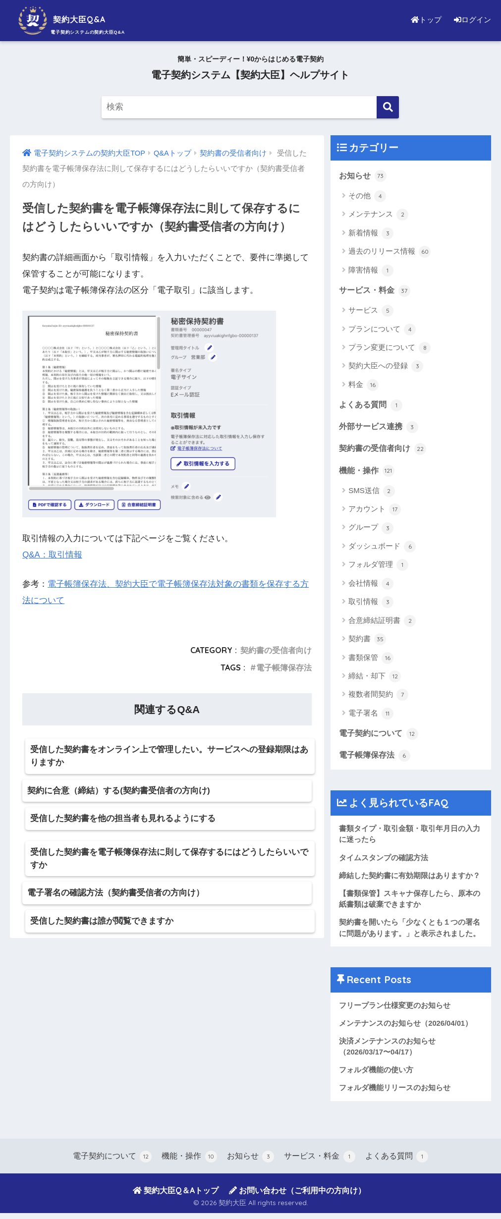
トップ (423, 19)
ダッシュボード (382, 548)
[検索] (388, 107)
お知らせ (364, 175)
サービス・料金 (376, 290)
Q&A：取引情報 (52, 554)
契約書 (367, 641)
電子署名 (370, 715)
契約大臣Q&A (71, 19)
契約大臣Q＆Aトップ (176, 1196)
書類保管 (370, 659)
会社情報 (370, 586)
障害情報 (370, 271)
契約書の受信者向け (276, 650)
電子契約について (380, 735)
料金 (363, 385)
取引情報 (370, 604)
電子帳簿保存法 (284, 667)
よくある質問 (372, 405)
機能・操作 (368, 472)
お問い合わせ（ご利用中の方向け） (297, 1196)
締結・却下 (374, 678)
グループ (370, 530)
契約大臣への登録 (385, 367)
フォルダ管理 (378, 567)
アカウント (374, 511)
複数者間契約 (378, 697)
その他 (367, 196)
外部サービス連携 (380, 428)
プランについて (382, 330)
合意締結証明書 (382, 622)
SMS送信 (371, 493)
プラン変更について (389, 348)
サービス (370, 311)
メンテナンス (378, 215)
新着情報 (370, 233)
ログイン (471, 19)
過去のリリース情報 (389, 252)
